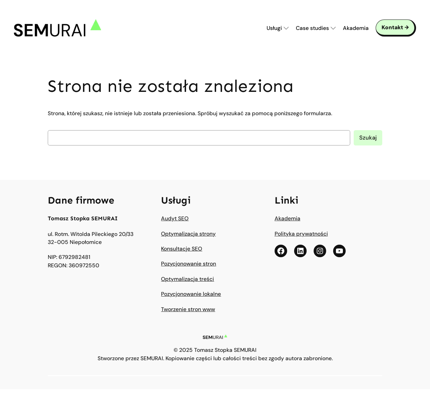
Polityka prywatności (301, 233)
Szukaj (368, 137)
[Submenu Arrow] (286, 28)
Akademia (287, 218)
